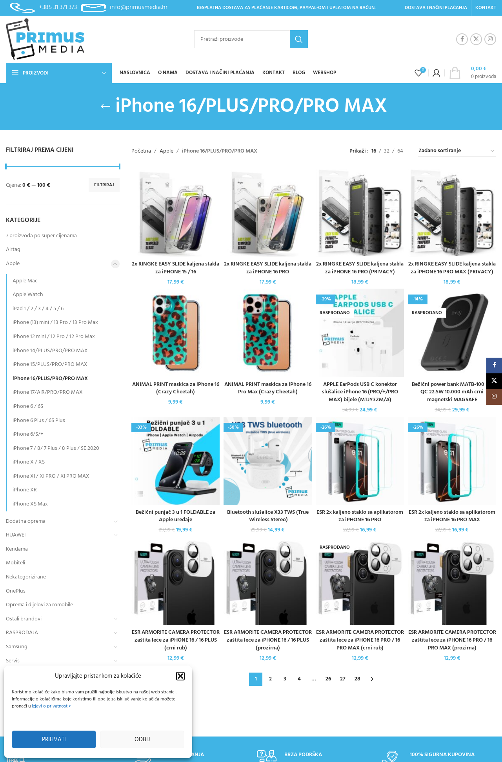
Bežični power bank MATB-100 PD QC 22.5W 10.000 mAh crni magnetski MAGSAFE (452, 392)
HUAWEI (15, 535)
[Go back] (105, 107)
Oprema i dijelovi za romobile (39, 604)
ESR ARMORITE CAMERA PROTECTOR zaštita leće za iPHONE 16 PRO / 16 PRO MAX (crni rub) (360, 640)
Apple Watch (28, 294)
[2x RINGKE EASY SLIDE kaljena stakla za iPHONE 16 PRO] (268, 213)
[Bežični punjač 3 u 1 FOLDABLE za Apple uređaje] (175, 461)
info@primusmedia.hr (138, 7)
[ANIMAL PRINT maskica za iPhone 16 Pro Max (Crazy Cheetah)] (268, 333)
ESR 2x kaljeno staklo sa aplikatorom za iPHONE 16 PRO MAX (452, 516)
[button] (180, 676)
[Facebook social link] (462, 39)
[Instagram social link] (490, 39)
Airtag (13, 249)
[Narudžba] (457, 151)
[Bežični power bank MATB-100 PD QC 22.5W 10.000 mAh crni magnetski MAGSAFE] (452, 333)
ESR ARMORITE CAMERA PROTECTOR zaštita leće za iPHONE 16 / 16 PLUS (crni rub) (176, 640)
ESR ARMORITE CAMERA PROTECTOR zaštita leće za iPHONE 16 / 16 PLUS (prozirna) (268, 640)
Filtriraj (104, 185)
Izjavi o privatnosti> (51, 706)
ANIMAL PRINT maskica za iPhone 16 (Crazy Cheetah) (175, 388)
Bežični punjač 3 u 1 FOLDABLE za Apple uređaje (175, 516)
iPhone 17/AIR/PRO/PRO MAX (48, 392)
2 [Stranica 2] (270, 679)
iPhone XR (25, 490)
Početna (141, 151)
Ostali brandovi (24, 619)
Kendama (17, 549)
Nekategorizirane (26, 577)
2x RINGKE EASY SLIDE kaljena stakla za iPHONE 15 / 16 (175, 268)
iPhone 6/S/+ (28, 434)
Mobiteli (15, 562)
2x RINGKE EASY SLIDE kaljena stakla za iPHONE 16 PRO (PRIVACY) (360, 268)
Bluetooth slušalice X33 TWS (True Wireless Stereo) (268, 516)
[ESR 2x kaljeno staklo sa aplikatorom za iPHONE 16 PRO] (360, 461)
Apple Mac (25, 281)
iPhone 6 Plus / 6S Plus (39, 420)
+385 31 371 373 (58, 7)
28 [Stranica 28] (357, 679)
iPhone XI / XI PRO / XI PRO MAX (51, 476)
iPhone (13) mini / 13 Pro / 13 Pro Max (55, 322)
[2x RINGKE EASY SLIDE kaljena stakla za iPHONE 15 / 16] (175, 213)
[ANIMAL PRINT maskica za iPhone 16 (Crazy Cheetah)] (175, 333)
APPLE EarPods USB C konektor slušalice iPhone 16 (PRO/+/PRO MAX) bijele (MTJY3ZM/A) (360, 392)
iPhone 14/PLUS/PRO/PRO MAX (50, 350)
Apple (13, 263)
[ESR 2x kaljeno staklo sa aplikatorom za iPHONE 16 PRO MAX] (452, 461)
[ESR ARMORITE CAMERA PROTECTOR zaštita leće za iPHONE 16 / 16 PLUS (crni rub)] (175, 581)
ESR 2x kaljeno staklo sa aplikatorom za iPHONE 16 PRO (359, 516)
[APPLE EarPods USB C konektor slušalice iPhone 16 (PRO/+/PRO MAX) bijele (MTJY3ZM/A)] (360, 333)
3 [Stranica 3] (285, 679)
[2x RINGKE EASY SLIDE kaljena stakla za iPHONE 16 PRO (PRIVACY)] (360, 213)
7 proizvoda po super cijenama (41, 235)
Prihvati (54, 739)
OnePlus (15, 591)
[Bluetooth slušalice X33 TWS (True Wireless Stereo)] (268, 461)
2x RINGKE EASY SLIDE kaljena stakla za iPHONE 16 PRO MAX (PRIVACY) (452, 268)
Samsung (16, 646)
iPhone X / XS (29, 462)
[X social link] (476, 39)
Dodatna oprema (25, 521)
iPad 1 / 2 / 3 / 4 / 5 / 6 (38, 308)
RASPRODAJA (22, 632)
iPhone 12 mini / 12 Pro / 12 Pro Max (54, 336)
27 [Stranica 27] (343, 679)
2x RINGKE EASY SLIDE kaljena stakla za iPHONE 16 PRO (267, 268)
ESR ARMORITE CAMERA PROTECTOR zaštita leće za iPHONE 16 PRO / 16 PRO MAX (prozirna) (452, 640)
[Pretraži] (251, 39)
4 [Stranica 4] (299, 679)
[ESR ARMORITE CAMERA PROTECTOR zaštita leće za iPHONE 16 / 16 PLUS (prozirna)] (268, 581)
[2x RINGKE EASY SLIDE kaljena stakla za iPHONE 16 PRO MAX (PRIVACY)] (452, 213)
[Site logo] (45, 39)
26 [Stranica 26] (328, 679)
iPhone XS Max (30, 504)
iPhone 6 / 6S (28, 406)
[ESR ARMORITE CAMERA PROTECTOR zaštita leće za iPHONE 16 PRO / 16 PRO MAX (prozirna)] (452, 581)
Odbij (142, 739)
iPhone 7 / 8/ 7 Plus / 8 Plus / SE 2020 (56, 448)
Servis (13, 661)
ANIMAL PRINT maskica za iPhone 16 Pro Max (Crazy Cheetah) (267, 388)
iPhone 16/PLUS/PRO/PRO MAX (50, 378)
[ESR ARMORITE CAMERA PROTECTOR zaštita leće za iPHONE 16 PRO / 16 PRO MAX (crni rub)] (360, 581)
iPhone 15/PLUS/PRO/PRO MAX (50, 364)
